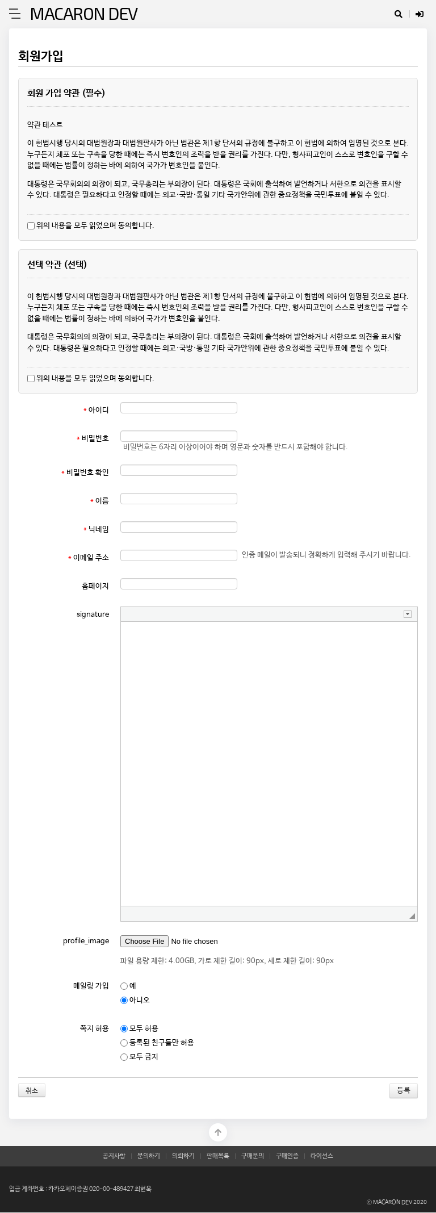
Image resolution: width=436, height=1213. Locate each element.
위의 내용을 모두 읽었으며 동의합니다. (90, 225)
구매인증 (287, 1156)
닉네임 (96, 529)
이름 (99, 501)
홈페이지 (95, 586)
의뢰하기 (183, 1156)
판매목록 (218, 1156)
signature (93, 614)
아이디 (96, 410)
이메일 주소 (88, 558)
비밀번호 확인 (85, 473)
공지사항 (114, 1156)
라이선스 (322, 1156)
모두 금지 (139, 1057)
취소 (32, 1091)
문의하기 (148, 1156)
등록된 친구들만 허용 (157, 1043)
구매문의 (252, 1156)
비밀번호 (93, 438)
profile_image (86, 941)
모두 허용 (139, 1028)
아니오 (135, 1000)
